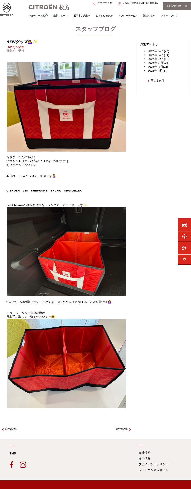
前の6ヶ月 (157, 80)
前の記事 (11, 429)
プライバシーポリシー (153, 464)
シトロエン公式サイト (153, 470)
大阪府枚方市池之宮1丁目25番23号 (140, 3)
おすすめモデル (104, 15)
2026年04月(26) (158, 51)
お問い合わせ (174, 5)
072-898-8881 (105, 3)
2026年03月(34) (158, 55)
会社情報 (145, 452)
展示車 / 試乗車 (81, 15)
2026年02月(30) (158, 59)
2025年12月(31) (158, 66)
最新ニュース (60, 15)
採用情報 (145, 458)
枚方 (49, 7)
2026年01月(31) (158, 63)
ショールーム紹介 (38, 15)
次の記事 (122, 429)
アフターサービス (128, 15)
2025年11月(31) (157, 70)
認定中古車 (149, 15)
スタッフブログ (169, 15)
